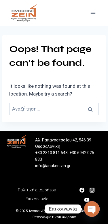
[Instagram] (93, 190)
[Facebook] (83, 190)
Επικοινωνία (37, 199)
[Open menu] (94, 13)
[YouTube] (88, 199)
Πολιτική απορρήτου (37, 190)
